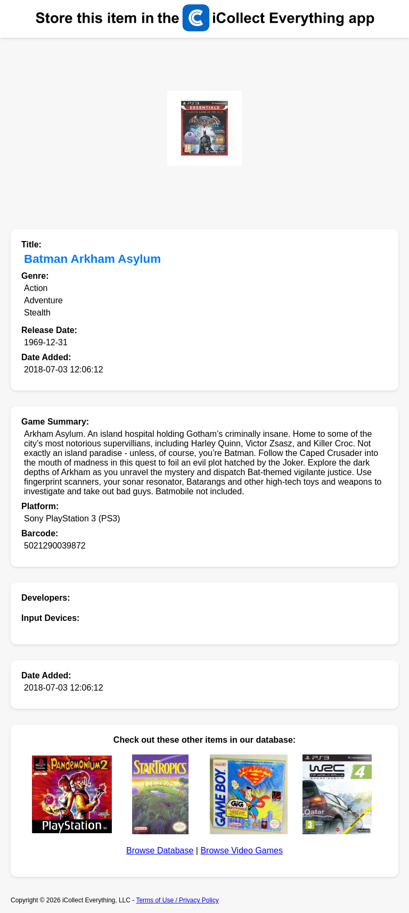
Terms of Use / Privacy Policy (177, 900)
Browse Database (159, 850)
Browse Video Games (241, 850)
